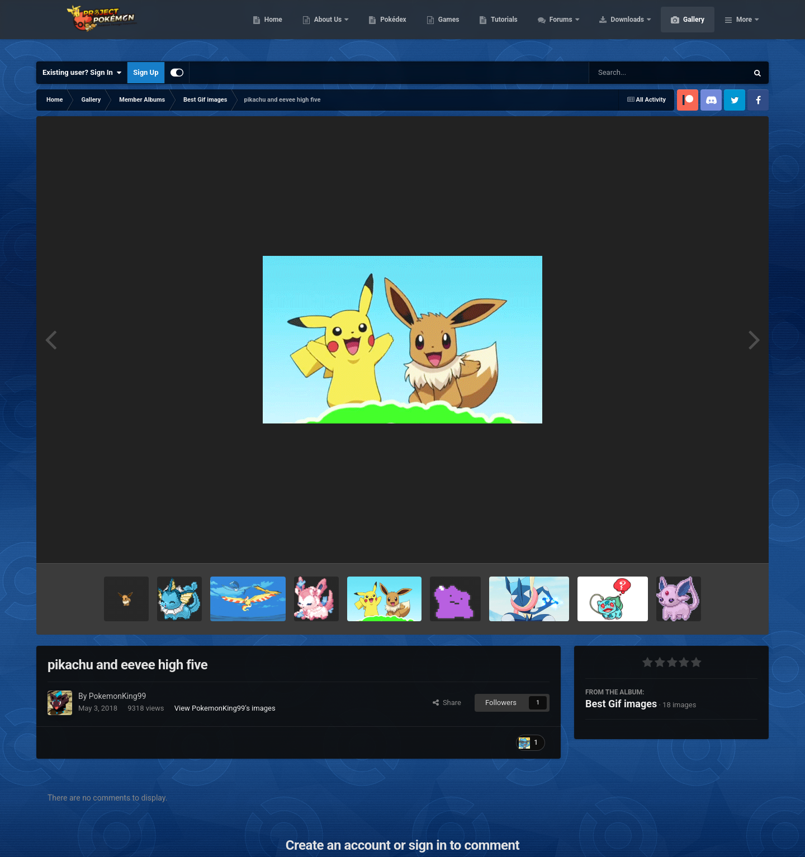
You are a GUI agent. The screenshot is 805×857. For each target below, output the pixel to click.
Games (501, 28)
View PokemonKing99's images (225, 708)
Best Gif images (621, 704)
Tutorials (557, 28)
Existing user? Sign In (81, 72)
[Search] (640, 72)
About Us (381, 28)
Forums (615, 28)
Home (326, 28)
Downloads (681, 28)
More (744, 28)
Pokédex (446, 28)
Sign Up (145, 72)
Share (447, 702)
